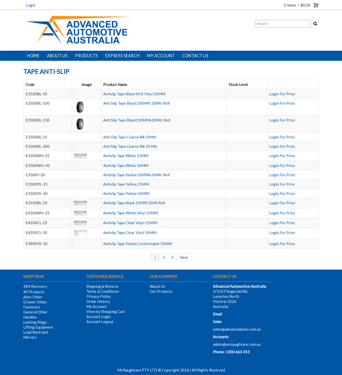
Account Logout (99, 321)
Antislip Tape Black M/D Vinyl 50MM (134, 94)
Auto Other (32, 297)
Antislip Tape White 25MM (125, 155)
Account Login (98, 316)
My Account (161, 55)
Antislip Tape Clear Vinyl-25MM (130, 222)
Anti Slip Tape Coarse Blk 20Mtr (130, 137)
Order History (98, 301)
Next (184, 257)
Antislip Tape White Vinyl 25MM (130, 213)
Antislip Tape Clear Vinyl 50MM (129, 232)
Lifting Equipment (38, 327)
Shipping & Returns (102, 286)
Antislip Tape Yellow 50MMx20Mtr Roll (136, 174)
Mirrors (29, 337)
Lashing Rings (35, 322)
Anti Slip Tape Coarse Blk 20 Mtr (130, 146)
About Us (57, 55)
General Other (35, 312)
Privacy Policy (98, 296)
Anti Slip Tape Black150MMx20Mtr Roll (136, 120)
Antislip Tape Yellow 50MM (126, 193)
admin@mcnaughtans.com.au (237, 344)
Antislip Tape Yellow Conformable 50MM (137, 243)
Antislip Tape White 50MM (125, 165)
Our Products (161, 291)
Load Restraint (35, 332)
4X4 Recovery (35, 286)
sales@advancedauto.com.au (237, 329)
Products (86, 55)
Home (33, 55)
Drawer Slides (35, 302)
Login (30, 5)
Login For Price (282, 94)
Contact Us (195, 55)
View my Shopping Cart (105, 311)
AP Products (33, 292)
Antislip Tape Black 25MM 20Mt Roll (134, 202)
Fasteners (31, 307)
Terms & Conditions (102, 291)
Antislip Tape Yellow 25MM (126, 184)
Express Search (122, 55)
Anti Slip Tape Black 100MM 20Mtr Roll (136, 103)
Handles (30, 317)
